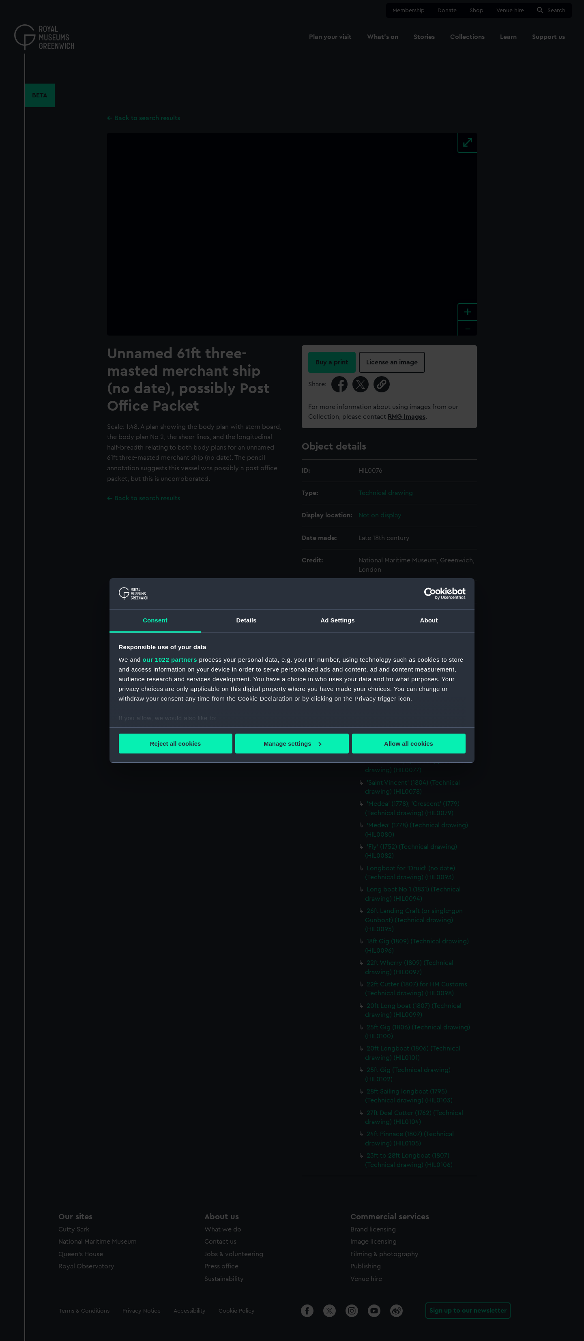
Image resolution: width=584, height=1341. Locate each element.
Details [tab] (246, 620)
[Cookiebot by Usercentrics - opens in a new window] (430, 594)
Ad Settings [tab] (337, 620)
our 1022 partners (170, 659)
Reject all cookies (175, 743)
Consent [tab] (155, 620)
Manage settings (292, 743)
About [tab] (429, 620)
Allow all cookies (408, 743)
